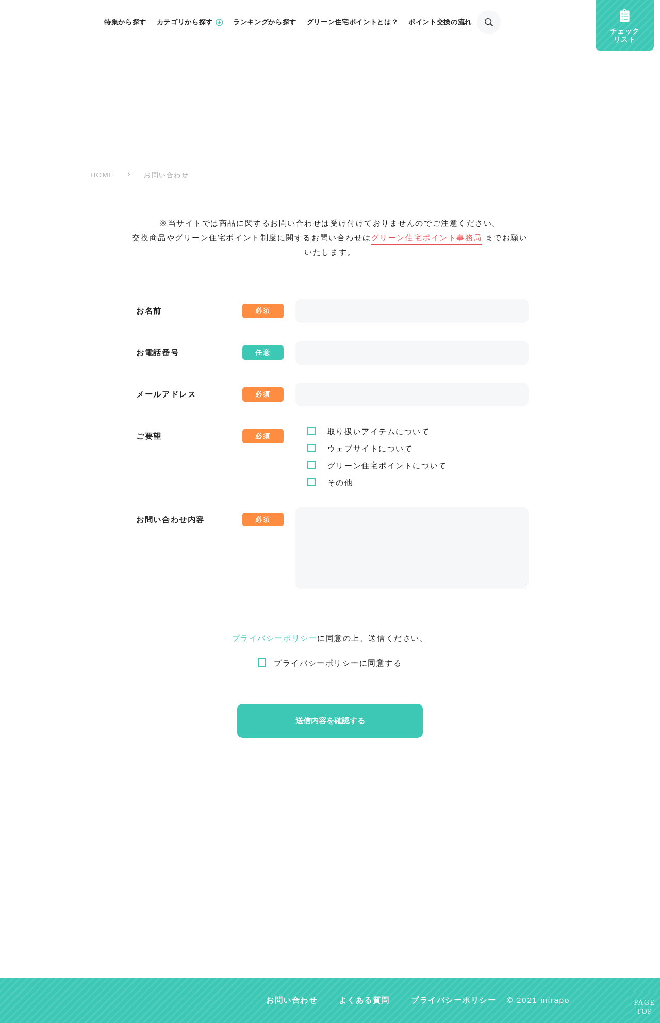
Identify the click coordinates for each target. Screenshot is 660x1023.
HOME (102, 175)
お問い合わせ (291, 1000)
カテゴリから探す (190, 22)
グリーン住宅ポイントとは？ (352, 22)
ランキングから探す (264, 22)
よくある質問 (364, 1000)
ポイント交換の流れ (440, 22)
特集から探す (125, 22)
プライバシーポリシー (274, 638)
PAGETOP (644, 1007)
